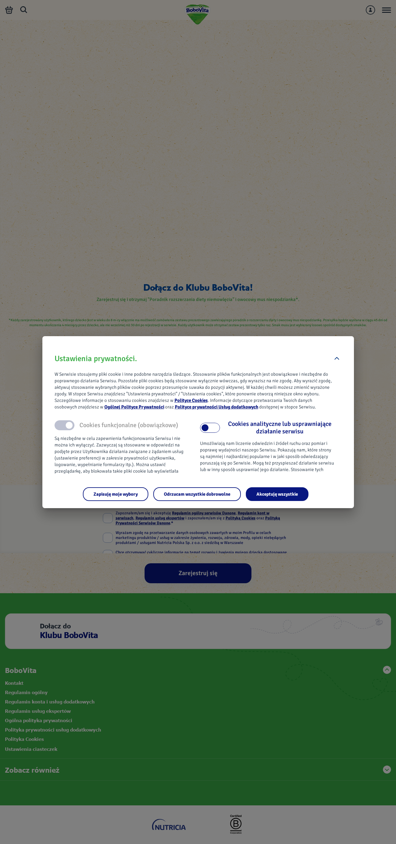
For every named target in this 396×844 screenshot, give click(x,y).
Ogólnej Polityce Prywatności (134, 407)
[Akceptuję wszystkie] (277, 494)
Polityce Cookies (191, 400)
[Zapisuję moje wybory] (115, 494)
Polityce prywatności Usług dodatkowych (216, 407)
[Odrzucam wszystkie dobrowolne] (197, 494)
